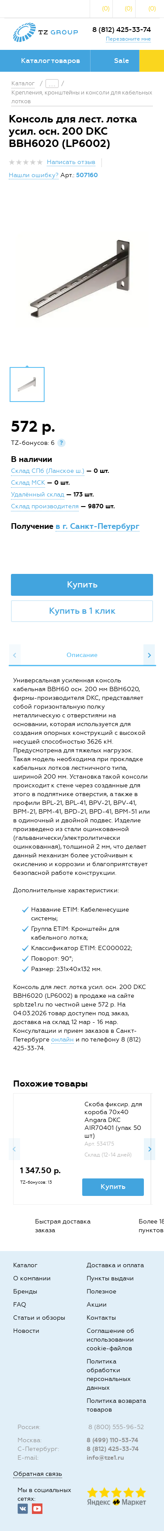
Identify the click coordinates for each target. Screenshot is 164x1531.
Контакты (101, 1317)
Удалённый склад (37, 494)
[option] (82, 279)
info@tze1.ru (105, 1457)
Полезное (101, 1291)
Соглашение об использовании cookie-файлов (110, 1339)
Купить (82, 584)
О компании (32, 1278)
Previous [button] (15, 655)
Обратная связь (37, 1474)
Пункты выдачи (110, 1278)
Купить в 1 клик (82, 610)
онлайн (62, 1039)
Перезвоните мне (128, 39)
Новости (26, 1331)
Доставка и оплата (115, 1265)
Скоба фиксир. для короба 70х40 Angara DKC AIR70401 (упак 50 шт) (113, 1120)
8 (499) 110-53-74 (112, 1440)
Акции (97, 1304)
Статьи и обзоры (39, 1317)
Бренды (25, 1291)
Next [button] (149, 655)
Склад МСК (28, 482)
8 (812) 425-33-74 (121, 29)
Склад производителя (45, 506)
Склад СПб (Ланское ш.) (47, 471)
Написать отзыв (71, 162)
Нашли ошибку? (34, 175)
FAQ (19, 1304)
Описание (82, 655)
